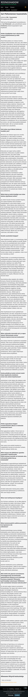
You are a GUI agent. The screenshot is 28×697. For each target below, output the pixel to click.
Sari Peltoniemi (7, 24)
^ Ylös (25, 688)
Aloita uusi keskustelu (6, 680)
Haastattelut (13, 17)
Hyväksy (17, 695)
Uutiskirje (11, 688)
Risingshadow (10, 3)
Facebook (17, 688)
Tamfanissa (4, 26)
